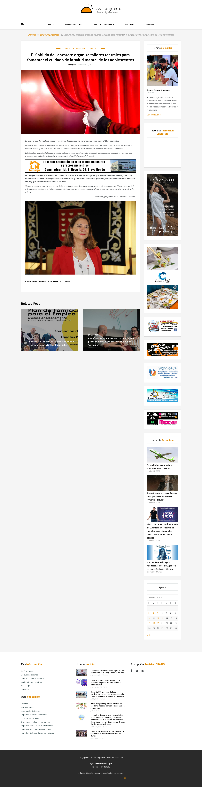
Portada (32, 34)
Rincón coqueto (27, 707)
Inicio (51, 24)
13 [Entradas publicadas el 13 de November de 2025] (162, 618)
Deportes (129, 24)
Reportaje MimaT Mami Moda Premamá (38, 725)
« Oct (149, 635)
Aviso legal (25, 685)
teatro (66, 281)
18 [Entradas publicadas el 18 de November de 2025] (154, 623)
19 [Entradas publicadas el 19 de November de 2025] (158, 623)
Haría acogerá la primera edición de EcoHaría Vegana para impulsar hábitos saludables (107, 705)
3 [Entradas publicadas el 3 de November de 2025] (148, 613)
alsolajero (72, 64)
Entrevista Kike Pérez (30, 718)
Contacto (25, 689)
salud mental (54, 281)
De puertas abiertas (29, 675)
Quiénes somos (28, 671)
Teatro (93, 48)
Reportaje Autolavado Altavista (34, 714)
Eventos (150, 24)
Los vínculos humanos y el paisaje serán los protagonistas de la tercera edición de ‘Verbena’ (112, 341)
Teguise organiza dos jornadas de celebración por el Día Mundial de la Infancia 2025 (105, 682)
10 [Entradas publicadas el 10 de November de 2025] (149, 618)
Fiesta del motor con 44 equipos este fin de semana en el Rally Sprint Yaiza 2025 (108, 671)
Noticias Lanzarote (104, 24)
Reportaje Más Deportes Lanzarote (36, 729)
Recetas (24, 703)
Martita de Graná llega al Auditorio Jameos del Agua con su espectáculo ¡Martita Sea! (161, 565)
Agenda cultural (74, 24)
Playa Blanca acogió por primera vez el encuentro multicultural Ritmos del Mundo (107, 733)
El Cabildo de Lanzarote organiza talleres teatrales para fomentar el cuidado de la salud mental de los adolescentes (80, 57)
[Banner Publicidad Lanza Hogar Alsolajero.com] (80, 172)
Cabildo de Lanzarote (48, 34)
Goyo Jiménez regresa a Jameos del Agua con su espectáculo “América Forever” (162, 496)
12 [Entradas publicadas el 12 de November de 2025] (158, 618)
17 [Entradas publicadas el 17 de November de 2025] (149, 623)
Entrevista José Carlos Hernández (35, 722)
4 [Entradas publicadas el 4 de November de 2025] (153, 613)
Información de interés (30, 711)
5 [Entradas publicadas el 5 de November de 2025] (157, 613)
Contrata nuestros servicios (33, 678)
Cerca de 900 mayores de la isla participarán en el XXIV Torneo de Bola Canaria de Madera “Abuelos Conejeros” (107, 694)
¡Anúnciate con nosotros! (31, 682)
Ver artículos (154, 115)
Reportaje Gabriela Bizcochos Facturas (37, 733)
